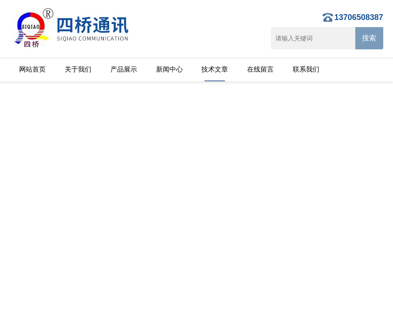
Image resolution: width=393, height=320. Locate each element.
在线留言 (260, 69)
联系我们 (306, 69)
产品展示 (123, 69)
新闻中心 (169, 69)
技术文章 (214, 69)
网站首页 (32, 69)
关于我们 (78, 69)
